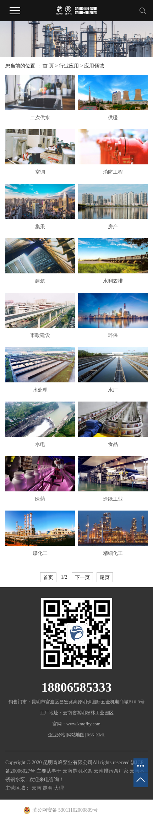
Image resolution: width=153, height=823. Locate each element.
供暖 (113, 117)
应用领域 (94, 66)
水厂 (113, 390)
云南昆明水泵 (77, 771)
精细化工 (113, 553)
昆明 (48, 788)
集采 (40, 226)
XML (100, 734)
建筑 (40, 281)
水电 (40, 444)
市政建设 (40, 335)
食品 (113, 444)
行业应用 (69, 66)
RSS (90, 734)
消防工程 (113, 172)
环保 (113, 335)
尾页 (105, 577)
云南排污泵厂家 (111, 771)
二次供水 (40, 117)
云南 (37, 788)
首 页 (48, 66)
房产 (113, 226)
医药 (40, 499)
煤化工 (40, 553)
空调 (40, 172)
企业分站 (56, 734)
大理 (59, 788)
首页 (48, 577)
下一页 (82, 577)
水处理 (40, 390)
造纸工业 (113, 499)
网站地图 (76, 734)
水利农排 (113, 281)
